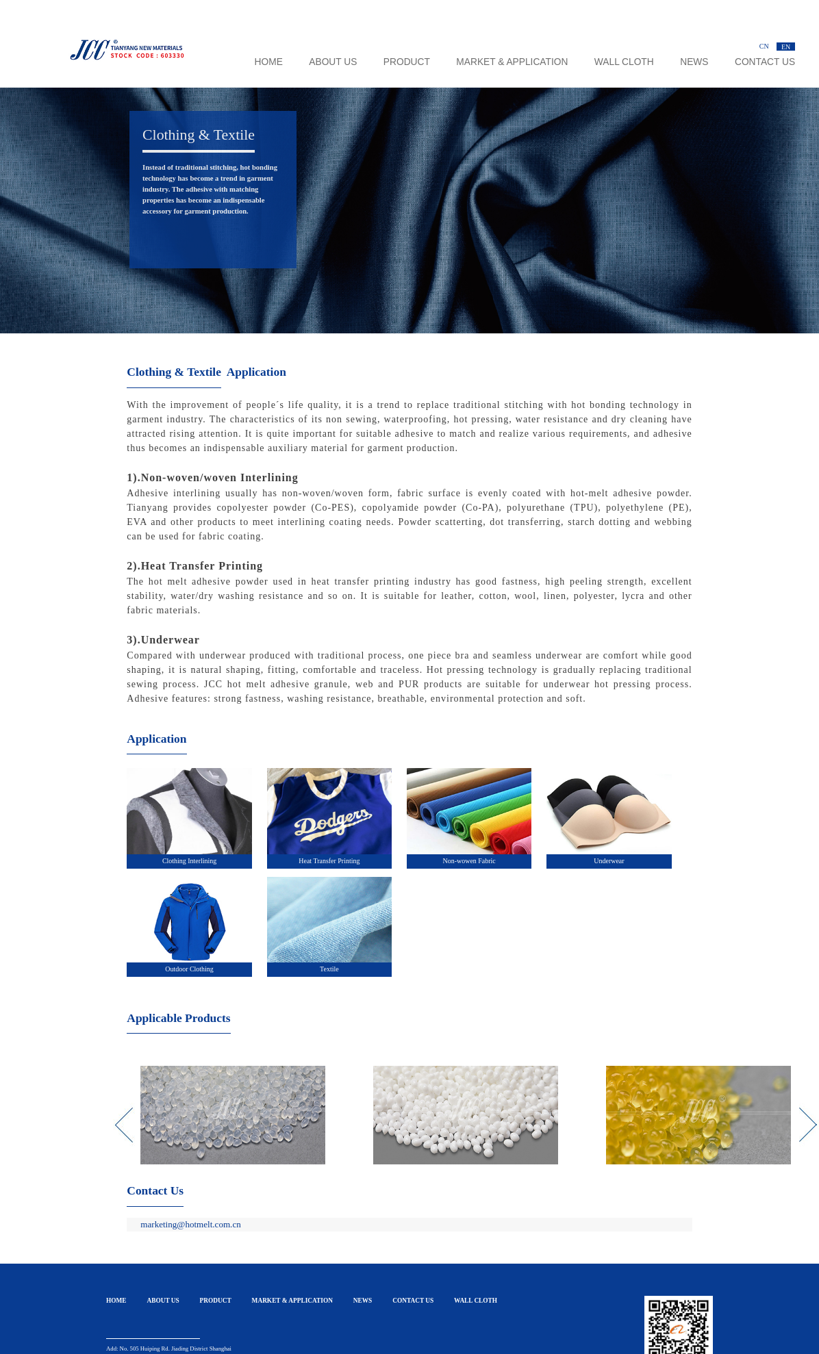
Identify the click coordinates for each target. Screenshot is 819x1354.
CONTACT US (765, 62)
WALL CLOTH (624, 62)
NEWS (694, 62)
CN (764, 46)
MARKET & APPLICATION (512, 62)
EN (785, 46)
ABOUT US (333, 62)
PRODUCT (406, 62)
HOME (269, 62)
